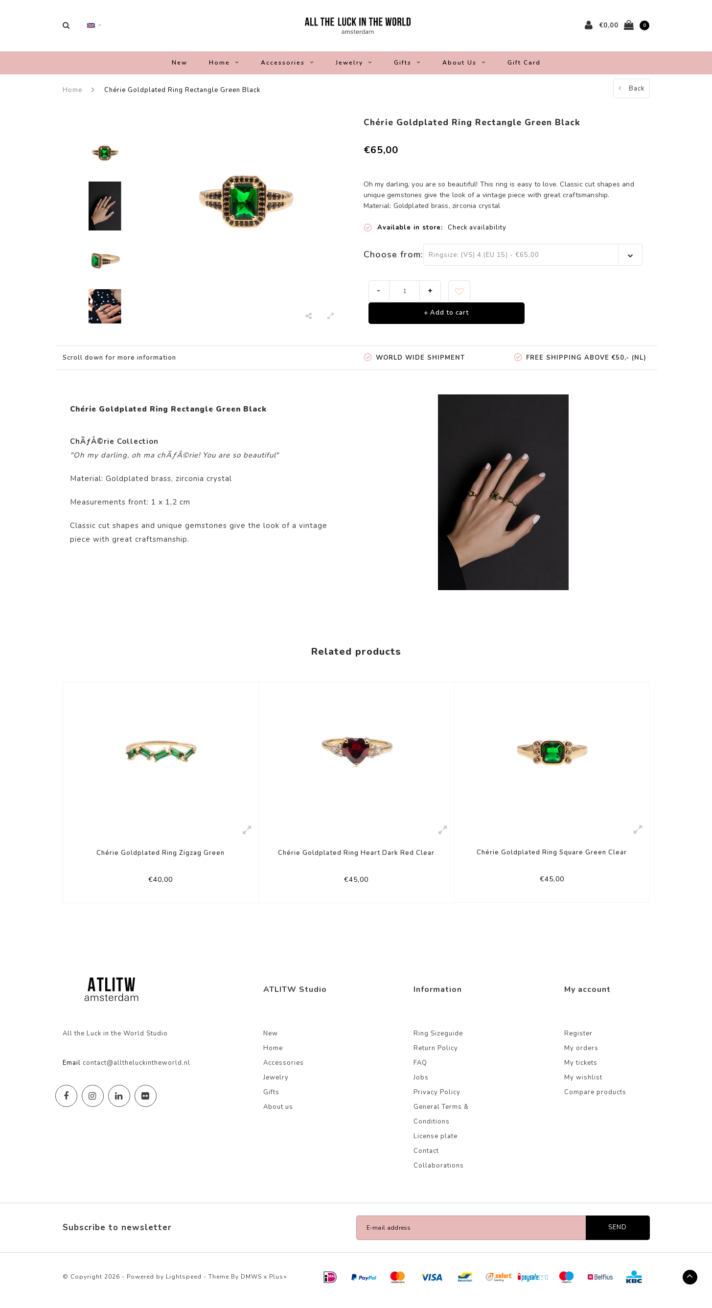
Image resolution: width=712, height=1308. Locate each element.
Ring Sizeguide (438, 1039)
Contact (426, 1157)
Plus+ (278, 1283)
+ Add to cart (446, 318)
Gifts (407, 67)
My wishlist (583, 1083)
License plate (435, 1142)
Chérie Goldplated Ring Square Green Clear (552, 857)
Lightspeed (184, 1283)
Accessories (287, 67)
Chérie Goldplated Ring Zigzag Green (160, 857)
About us (464, 67)
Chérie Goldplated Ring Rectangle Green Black (182, 95)
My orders (581, 1054)
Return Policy (435, 1054)
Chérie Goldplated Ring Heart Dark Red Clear (356, 857)
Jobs (421, 1083)
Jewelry (354, 67)
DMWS (251, 1283)
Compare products (595, 1098)
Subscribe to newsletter (117, 1233)
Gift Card (524, 67)
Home (224, 67)
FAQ (420, 1069)
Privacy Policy (436, 1098)
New (179, 67)
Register (578, 1039)
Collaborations (438, 1172)
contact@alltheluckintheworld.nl (136, 1069)
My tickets (580, 1069)
